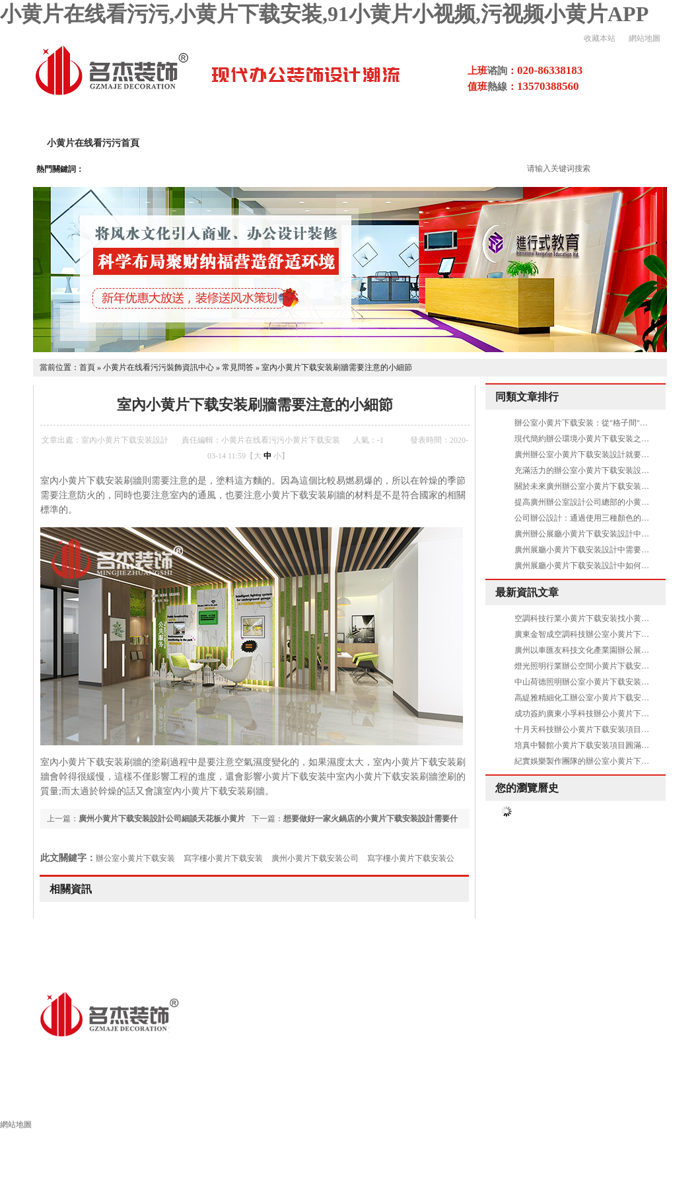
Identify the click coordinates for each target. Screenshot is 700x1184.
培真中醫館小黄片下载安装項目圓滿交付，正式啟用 (605, 745)
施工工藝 (546, 1102)
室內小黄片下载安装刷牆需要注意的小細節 (337, 367)
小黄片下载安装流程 (457, 1102)
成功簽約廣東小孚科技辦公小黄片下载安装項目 (597, 713)
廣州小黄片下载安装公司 (315, 858)
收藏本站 (599, 38)
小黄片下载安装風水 (635, 1102)
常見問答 (238, 367)
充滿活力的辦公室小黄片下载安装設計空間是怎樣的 (605, 470)
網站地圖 (644, 38)
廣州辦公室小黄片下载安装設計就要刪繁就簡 (593, 454)
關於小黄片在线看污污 (214, 143)
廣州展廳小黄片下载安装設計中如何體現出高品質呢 (605, 565)
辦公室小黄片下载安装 (135, 858)
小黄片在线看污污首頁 (93, 143)
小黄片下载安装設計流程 (471, 143)
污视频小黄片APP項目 (597, 143)
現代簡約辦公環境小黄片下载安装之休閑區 (589, 438)
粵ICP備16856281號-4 (297, 1054)
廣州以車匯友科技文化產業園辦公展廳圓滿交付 (597, 650)
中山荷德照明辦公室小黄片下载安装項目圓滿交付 (601, 681)
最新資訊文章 (527, 592)
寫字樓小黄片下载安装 (223, 858)
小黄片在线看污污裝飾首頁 (78, 1102)
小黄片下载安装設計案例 (341, 143)
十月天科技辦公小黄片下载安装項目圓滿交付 (593, 729)
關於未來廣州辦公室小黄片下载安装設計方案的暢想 (605, 486)
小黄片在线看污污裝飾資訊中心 (158, 367)
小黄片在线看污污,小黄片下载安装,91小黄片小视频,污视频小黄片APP (324, 14)
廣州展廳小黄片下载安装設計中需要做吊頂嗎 (593, 549)
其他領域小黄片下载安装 (335, 1102)
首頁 (87, 367)
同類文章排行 (527, 396)
